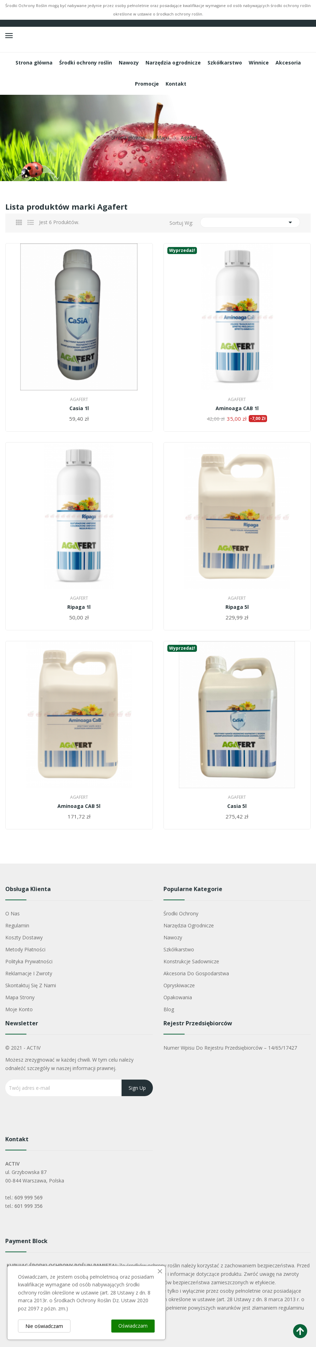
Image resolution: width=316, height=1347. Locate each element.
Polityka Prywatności (28, 961)
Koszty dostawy (24, 937)
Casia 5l (237, 806)
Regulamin (17, 925)
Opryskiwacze (179, 985)
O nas (12, 913)
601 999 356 (28, 1206)
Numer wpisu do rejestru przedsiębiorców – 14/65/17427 (230, 1047)
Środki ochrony (180, 913)
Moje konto (19, 1009)
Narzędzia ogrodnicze (188, 925)
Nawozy (172, 937)
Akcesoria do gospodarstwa (196, 973)
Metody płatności (25, 949)
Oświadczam (133, 1325)
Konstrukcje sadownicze (191, 961)
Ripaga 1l (79, 607)
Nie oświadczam (44, 1326)
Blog (168, 1009)
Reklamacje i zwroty (28, 973)
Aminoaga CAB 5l (78, 806)
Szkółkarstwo (178, 949)
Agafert (79, 399)
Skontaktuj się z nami (30, 985)
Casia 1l (79, 408)
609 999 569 (28, 1197)
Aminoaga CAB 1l (237, 408)
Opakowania (177, 997)
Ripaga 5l (237, 607)
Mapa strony (20, 997)
